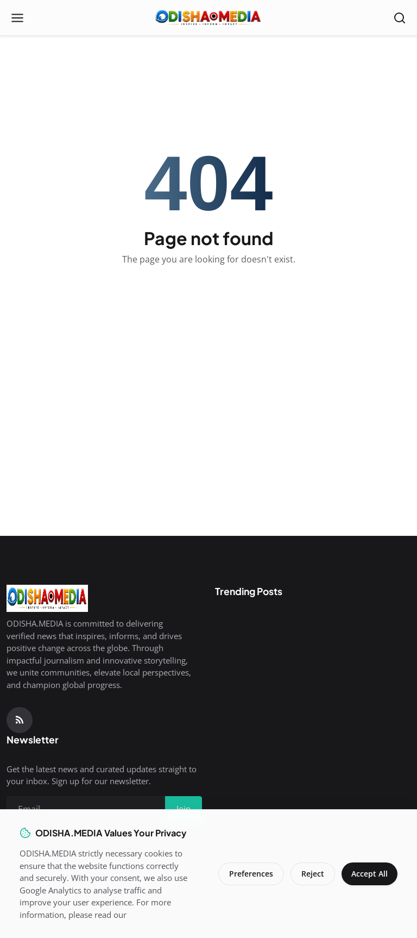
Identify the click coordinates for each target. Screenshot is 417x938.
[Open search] (400, 18)
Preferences (249, 873)
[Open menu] (17, 18)
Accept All (368, 873)
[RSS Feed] (20, 720)
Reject (310, 873)
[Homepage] (208, 18)
